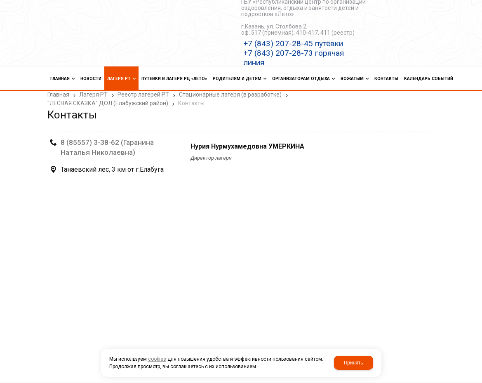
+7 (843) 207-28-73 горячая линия (293, 57)
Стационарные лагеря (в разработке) (230, 94)
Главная (58, 94)
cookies (157, 359)
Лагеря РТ (93, 94)
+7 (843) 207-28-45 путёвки (293, 43)
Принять (353, 363)
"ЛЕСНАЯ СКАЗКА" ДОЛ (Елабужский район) (107, 103)
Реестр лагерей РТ (143, 94)
